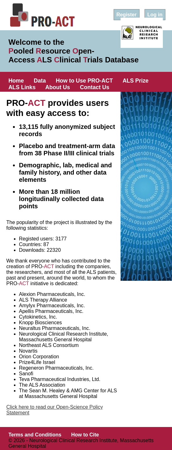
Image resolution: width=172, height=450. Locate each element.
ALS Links (22, 87)
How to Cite (85, 434)
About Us (57, 87)
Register (126, 14)
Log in (155, 14)
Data (40, 81)
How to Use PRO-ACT (84, 81)
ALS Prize (136, 81)
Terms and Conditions (35, 434)
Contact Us (94, 87)
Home (16, 81)
